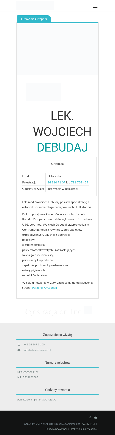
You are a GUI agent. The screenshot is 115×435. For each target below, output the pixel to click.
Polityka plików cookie (84, 428)
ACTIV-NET (88, 423)
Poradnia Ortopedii (44, 287)
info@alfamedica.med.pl (37, 350)
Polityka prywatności (57, 428)
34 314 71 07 (56, 182)
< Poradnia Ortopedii (34, 19)
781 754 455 (80, 182)
